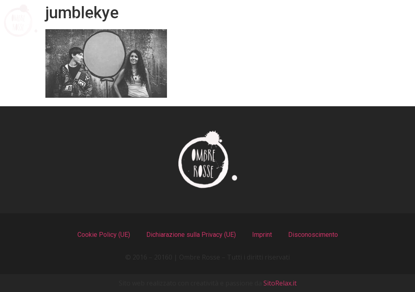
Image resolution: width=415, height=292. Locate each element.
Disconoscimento (313, 234)
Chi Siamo (83, 20)
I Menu (154, 20)
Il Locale (222, 20)
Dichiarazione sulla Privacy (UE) (191, 234)
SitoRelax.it (280, 283)
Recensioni (297, 20)
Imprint (262, 234)
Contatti (374, 20)
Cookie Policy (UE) (103, 234)
